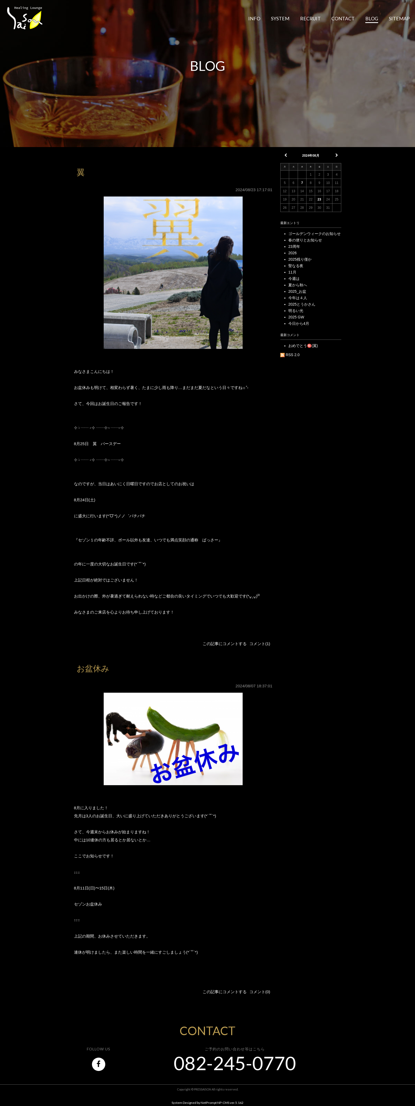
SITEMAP (399, 18)
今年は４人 (297, 298)
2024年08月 (310, 155)
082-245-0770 (235, 1063)
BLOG (371, 18)
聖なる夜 (295, 266)
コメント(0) (259, 991)
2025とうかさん (301, 304)
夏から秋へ (297, 285)
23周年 (294, 246)
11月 (292, 272)
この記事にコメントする (225, 643)
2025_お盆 (297, 291)
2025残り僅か (300, 259)
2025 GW (296, 317)
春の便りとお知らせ (305, 240)
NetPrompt (209, 1103)
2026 (292, 253)
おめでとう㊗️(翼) (303, 346)
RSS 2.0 (290, 355)
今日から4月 (298, 323)
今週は (294, 278)
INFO (254, 18)
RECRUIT (310, 18)
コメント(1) (259, 643)
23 (319, 199)
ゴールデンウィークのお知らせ (314, 234)
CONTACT (343, 18)
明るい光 (295, 311)
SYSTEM (280, 18)
